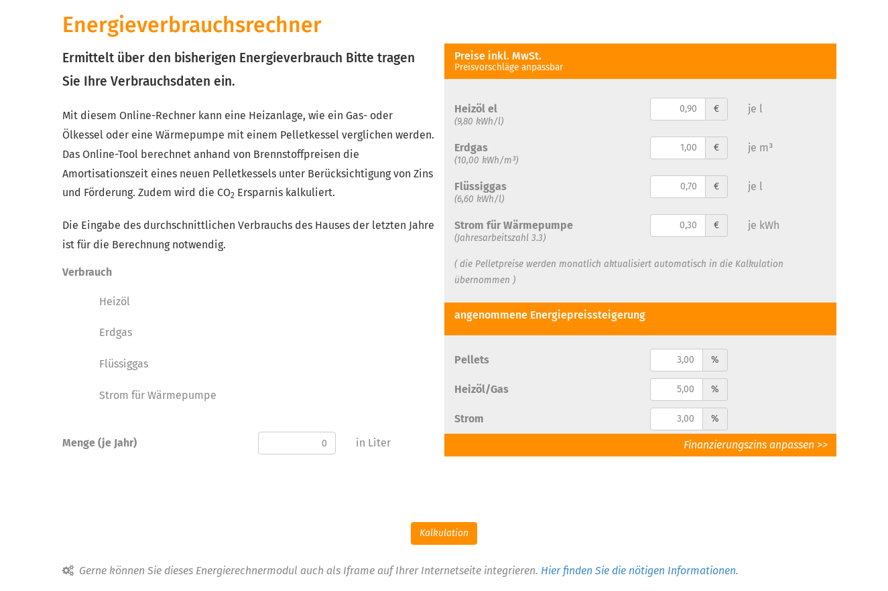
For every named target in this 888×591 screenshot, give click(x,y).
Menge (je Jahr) (99, 442)
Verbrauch (87, 272)
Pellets (471, 359)
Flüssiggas (123, 363)
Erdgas (115, 332)
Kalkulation (444, 533)
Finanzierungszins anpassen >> (760, 444)
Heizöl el (475, 108)
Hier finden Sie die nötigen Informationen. (640, 570)
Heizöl (114, 301)
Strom (469, 418)
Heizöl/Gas (481, 389)
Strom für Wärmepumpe (157, 395)
